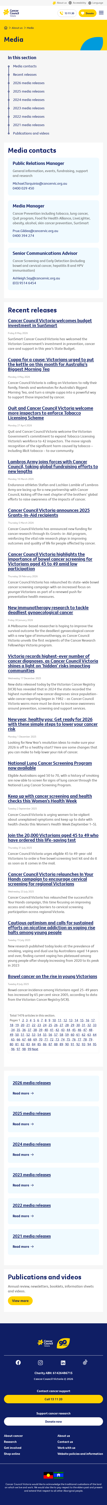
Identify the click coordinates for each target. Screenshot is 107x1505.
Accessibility (77, 3)
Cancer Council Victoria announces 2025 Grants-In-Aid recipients (49, 512)
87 (50, 1044)
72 (52, 1039)
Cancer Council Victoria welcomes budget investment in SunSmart (50, 322)
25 (50, 1025)
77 (79, 1039)
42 (57, 1030)
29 (72, 1025)
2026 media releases (32, 1082)
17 (93, 1020)
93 (83, 1044)
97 (18, 1049)
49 (11, 1035)
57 (56, 1035)
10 (54, 1020)
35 (18, 1030)
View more (20, 1300)
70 (40, 1039)
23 (39, 1025)
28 (67, 1025)
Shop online (12, 1454)
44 (68, 1030)
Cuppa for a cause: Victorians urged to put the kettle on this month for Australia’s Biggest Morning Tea (51, 364)
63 (89, 1035)
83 (28, 1044)
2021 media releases (32, 1236)
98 (24, 1049)
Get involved (12, 1448)
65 (13, 1039)
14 (76, 1020)
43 (63, 1030)
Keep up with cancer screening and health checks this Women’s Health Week (50, 798)
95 (94, 1044)
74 (63, 1039)
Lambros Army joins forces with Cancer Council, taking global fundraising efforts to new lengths (53, 466)
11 (59, 1020)
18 (11, 1025)
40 (46, 1030)
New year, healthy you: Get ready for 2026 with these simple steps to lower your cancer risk (53, 724)
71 (46, 1039)
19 (17, 1025)
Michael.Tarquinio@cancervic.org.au (40, 183)
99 (29, 1049)
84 (33, 1044)
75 (68, 1039)
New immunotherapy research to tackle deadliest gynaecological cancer (48, 609)
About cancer (13, 1436)
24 (45, 1025)
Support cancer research (53, 1413)
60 (72, 1035)
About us (60, 3)
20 (22, 1025)
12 (65, 1020)
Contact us (65, 1442)
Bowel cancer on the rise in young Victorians (52, 976)
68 (29, 1039)
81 (17, 1044)
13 (71, 1020)
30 (78, 1025)
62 (83, 1035)
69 (35, 1039)
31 (83, 1025)
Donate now (53, 1421)
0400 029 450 (23, 188)
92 (78, 1044)
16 (87, 1020)
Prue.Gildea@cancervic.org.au (35, 230)
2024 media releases (32, 1144)
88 (56, 1044)
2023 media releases (32, 1174)
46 (79, 1030)
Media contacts (25, 66)
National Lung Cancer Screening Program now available (50, 765)
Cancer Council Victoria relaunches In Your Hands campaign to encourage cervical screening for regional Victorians (50, 879)
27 (61, 1025)
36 (24, 1030)
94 (89, 1044)
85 (39, 1044)
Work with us (66, 1448)
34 (13, 1030)
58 (61, 1035)
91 (72, 1044)
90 (67, 1044)
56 (50, 1035)
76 (74, 1039)
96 (13, 1049)
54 (39, 1035)
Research (10, 1442)
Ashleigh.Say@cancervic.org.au (36, 278)
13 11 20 (69, 13)
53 (33, 1035)
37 (29, 1030)
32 (89, 1025)
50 (17, 1035)
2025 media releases (32, 1113)
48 (90, 1030)
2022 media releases (32, 1205)
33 (94, 1025)
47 (85, 1030)
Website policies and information (80, 1454)
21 (28, 1025)
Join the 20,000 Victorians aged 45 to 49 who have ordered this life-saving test (53, 837)
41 (52, 1030)
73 (57, 1039)
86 (45, 1044)
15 (82, 1020)
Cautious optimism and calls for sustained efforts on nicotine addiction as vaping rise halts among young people (51, 927)
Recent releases (25, 74)
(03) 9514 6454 (24, 283)
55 (45, 1035)
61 (78, 1035)
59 (67, 1035)
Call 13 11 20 (53, 1399)
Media (30, 28)
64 (94, 1035)
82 (22, 1044)
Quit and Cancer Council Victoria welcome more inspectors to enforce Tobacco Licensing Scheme (50, 413)
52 (28, 1035)
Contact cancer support (53, 1391)
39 (40, 1030)
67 (24, 1039)
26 (56, 1025)
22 (33, 1025)
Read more (21, 1093)
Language (95, 3)
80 (11, 1044)
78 (85, 1039)
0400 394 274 (23, 235)
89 (61, 1044)
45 (74, 1030)
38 (35, 1030)
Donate (90, 13)
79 (90, 1039)
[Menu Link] (101, 14)
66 (18, 1039)
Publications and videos (31, 133)
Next (35, 1049)
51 (22, 1035)
